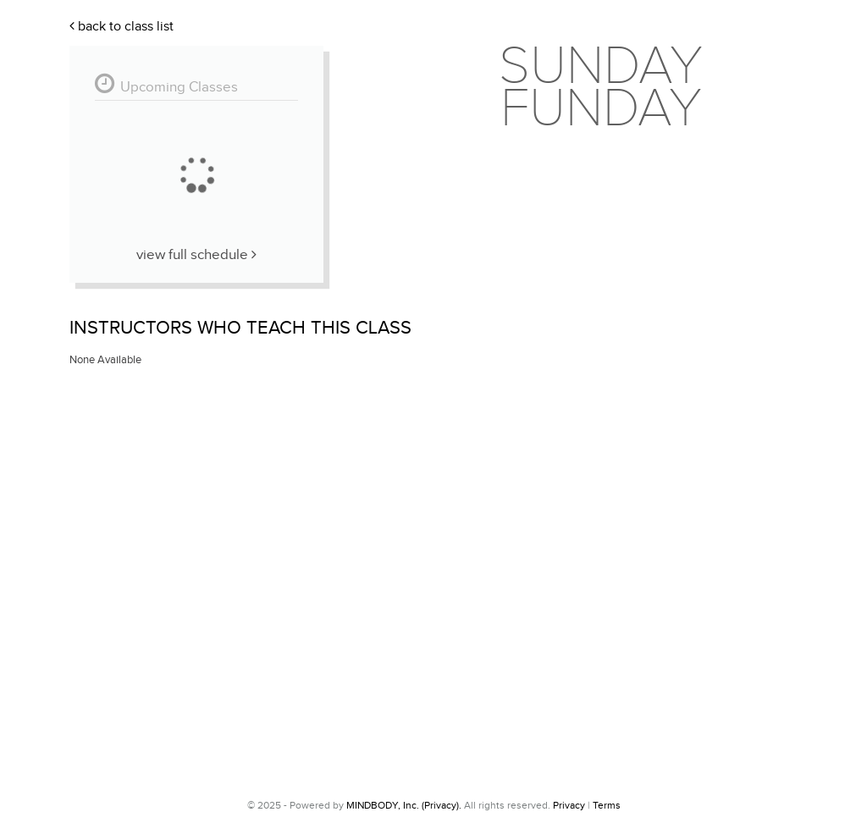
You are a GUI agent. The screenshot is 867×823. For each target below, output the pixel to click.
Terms (607, 805)
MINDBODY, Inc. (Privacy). (403, 805)
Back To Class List (121, 27)
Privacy (569, 805)
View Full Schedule (196, 254)
